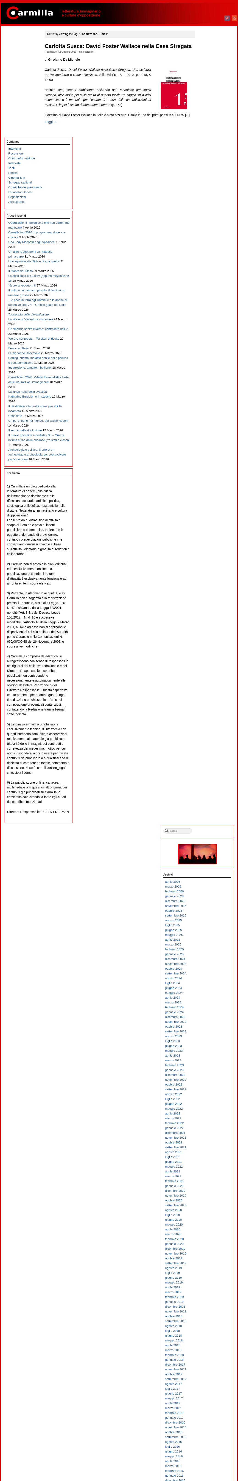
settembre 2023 (207, 236)
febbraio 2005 (206, 1313)
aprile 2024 (204, 202)
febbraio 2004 (206, 1371)
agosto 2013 (205, 820)
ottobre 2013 (205, 811)
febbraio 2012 (206, 907)
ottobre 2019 (205, 463)
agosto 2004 (205, 1342)
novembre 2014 (207, 748)
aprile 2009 (204, 1072)
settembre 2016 (207, 642)
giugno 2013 (205, 830)
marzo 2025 (205, 149)
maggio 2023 (206, 256)
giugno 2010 (205, 1004)
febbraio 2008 (206, 1139)
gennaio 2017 (206, 622)
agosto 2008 (205, 1110)
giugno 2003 (205, 1410)
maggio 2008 (206, 1125)
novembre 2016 (207, 632)
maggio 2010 (206, 1009)
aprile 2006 (204, 1245)
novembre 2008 (207, 1096)
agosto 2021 (205, 357)
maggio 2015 (206, 719)
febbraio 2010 (206, 1023)
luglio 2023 (204, 246)
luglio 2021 (204, 362)
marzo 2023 (205, 265)
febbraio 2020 (206, 444)
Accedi (201, 1455)
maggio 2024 (206, 198)
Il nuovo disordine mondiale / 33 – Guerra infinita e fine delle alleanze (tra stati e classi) (23, 469)
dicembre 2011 (207, 917)
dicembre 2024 (207, 164)
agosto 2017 (205, 589)
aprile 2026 (204, 87)
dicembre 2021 (207, 338)
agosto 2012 (205, 878)
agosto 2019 (205, 473)
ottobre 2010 (205, 985)
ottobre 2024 (205, 173)
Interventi (14, 43)
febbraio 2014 (206, 791)
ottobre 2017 (205, 579)
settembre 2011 (207, 932)
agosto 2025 (205, 125)
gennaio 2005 (206, 1318)
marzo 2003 (205, 1424)
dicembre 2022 (207, 280)
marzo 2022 (205, 323)
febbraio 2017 (206, 618)
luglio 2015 (204, 709)
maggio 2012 (206, 893)
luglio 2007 (204, 1173)
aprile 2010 (204, 1014)
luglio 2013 (204, 825)
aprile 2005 (204, 1303)
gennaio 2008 (206, 1144)
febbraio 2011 (206, 965)
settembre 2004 (207, 1337)
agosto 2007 (205, 1168)
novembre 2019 (207, 458)
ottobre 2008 (205, 1101)
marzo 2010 (205, 1018)
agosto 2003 (205, 1400)
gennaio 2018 (206, 565)
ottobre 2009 (205, 1043)
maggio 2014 (206, 777)
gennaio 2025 (206, 159)
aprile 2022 (204, 318)
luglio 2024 (204, 188)
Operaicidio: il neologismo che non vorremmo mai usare (22, 122)
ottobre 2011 (205, 927)
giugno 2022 (205, 309)
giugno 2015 (205, 714)
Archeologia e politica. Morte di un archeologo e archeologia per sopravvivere (25, 494)
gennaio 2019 (206, 507)
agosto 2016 (205, 647)
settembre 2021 (207, 352)
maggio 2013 (206, 835)
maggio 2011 (206, 951)
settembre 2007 (207, 1163)
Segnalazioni (16, 91)
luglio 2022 (204, 304)
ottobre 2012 (205, 869)
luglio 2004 (204, 1347)
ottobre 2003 (205, 1390)
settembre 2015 (207, 700)
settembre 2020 (207, 410)
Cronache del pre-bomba (25, 82)
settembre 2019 (207, 468)
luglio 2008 (204, 1115)
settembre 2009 (207, 1047)
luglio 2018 (204, 536)
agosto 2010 (205, 994)
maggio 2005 (206, 1299)
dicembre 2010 (207, 975)
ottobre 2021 (205, 347)
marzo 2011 (205, 961)
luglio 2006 (204, 1231)
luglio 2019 (204, 478)
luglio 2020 (204, 420)
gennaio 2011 (206, 970)
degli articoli (208, 1460)
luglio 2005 (204, 1289)
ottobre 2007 (205, 1158)
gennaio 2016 (206, 680)
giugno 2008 (205, 1120)
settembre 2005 (207, 1279)
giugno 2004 (205, 1352)
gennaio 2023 (206, 275)
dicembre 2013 (207, 801)
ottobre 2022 (205, 289)
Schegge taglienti (19, 77)
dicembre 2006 (207, 1207)
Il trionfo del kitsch (20, 194)
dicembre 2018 (207, 511)
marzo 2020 (205, 439)
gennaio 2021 (206, 391)
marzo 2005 (205, 1308)
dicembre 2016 (207, 627)
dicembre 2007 (207, 1149)
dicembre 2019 (207, 453)
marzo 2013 (205, 845)
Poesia (12, 67)
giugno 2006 (205, 1236)
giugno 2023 (205, 251)
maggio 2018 (206, 545)
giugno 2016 (205, 656)
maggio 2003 (206, 1414)
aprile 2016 (204, 666)
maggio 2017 (206, 603)
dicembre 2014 (207, 743)
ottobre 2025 (205, 115)
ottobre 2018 (205, 521)
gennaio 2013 (206, 854)
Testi (11, 62)
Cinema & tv (16, 72)
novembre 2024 (207, 169)
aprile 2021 (204, 376)
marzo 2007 (205, 1192)
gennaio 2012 (206, 912)
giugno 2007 (205, 1178)
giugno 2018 (205, 540)
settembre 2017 (207, 584)
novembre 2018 (207, 516)
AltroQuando (16, 96)
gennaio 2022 (206, 333)
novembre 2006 (207, 1212)
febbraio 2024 (206, 212)
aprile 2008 (204, 1130)
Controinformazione (21, 53)
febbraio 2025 (206, 154)
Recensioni (93, 58)
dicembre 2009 (207, 1033)
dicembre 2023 (207, 222)
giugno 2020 (205, 425)
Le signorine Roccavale (23, 334)
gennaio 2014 (206, 796)
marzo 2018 (205, 555)
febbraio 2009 (206, 1081)
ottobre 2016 (205, 637)
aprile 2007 (204, 1187)
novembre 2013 (207, 806)
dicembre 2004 (207, 1323)
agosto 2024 (205, 183)
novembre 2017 (207, 574)
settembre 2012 (207, 874)
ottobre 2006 (205, 1216)
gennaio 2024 (206, 217)
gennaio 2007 (206, 1202)
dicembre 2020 (207, 396)
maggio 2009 (206, 1067)
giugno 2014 (205, 772)
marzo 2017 (205, 613)
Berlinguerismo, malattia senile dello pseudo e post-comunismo (24, 349)
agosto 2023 (205, 241)
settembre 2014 (207, 758)
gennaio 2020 (206, 449)
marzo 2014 (205, 787)
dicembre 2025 (207, 106)
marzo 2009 (205, 1076)
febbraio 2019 (206, 502)
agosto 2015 (205, 705)
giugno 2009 (205, 1062)
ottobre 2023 (205, 231)
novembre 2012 (207, 864)
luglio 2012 (204, 883)
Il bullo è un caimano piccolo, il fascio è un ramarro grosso (22, 233)
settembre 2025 (207, 120)
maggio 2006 (206, 1241)
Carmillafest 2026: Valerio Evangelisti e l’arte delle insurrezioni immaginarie (25, 378)
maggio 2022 (206, 313)
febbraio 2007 (206, 1197)
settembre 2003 (207, 1395)
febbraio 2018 (206, 560)
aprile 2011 (204, 956)
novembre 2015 (207, 690)
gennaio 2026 (206, 101)
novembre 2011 (207, 922)
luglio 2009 (204, 1057)
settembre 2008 (207, 1105)
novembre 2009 (207, 1038)
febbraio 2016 (206, 676)
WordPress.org (207, 1469)
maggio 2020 (206, 429)
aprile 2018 (204, 550)
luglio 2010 (204, 999)
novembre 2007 (207, 1154)
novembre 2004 (207, 1327)
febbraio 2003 (206, 1429)
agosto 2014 (205, 763)
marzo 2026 (205, 91)
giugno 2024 (205, 193)
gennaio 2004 (206, 1376)
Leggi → (56, 139)
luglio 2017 (204, 594)
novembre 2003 (207, 1385)
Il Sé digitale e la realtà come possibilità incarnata (23, 416)
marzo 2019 (205, 497)
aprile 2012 (204, 898)
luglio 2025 (204, 130)
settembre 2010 (207, 989)
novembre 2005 (207, 1270)
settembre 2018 (207, 526)
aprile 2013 (204, 840)
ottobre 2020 (205, 405)
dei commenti (209, 1465)
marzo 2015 (205, 729)
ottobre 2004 (205, 1332)
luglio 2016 (204, 651)
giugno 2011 (205, 946)
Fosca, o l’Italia (18, 325)
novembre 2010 (207, 980)
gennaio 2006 (206, 1260)
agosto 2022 (205, 299)
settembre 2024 (207, 178)
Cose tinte (15, 426)
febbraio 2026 (206, 96)
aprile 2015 (204, 724)
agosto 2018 (205, 531)
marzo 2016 (205, 671)
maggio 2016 (206, 661)
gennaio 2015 (206, 738)
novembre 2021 (207, 342)
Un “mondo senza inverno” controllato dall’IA (21, 300)
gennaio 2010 (206, 1028)
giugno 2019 (205, 482)
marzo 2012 (205, 903)
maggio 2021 (206, 371)
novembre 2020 (207, 400)
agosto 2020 (205, 415)
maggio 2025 (206, 140)
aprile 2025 (204, 144)
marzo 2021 (205, 381)
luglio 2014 (204, 767)
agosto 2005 (205, 1284)
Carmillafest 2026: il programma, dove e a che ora (22, 141)
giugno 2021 (205, 367)
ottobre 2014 (205, 753)
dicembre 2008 (207, 1091)
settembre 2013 (207, 816)
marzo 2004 (205, 1366)
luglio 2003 (204, 1405)
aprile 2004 (204, 1361)
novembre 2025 (207, 111)
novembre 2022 (207, 284)
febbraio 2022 (206, 328)
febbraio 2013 (206, 849)
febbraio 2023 (206, 270)
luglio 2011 (204, 941)
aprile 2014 (204, 782)
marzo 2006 (205, 1250)
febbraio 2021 (206, 386)
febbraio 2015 (206, 734)
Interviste (14, 58)
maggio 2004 (206, 1356)
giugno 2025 (205, 135)
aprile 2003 (204, 1419)
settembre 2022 (207, 294)
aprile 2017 (204, 608)
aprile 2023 (204, 260)
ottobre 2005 (205, 1274)
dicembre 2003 (207, 1381)
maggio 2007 (206, 1183)
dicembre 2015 (207, 685)
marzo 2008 (205, 1134)
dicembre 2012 (207, 859)
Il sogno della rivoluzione (24, 450)
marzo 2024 (205, 207)
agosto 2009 (205, 1052)
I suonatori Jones (19, 87)
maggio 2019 (206, 487)
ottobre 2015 (205, 695)
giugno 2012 (205, 888)
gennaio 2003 (206, 1434)
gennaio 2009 (206, 1086)
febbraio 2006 (206, 1255)
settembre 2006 (207, 1221)
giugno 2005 (205, 1294)
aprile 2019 (204, 492)
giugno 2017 (205, 598)
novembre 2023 (207, 227)
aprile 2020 (204, 434)
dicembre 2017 (207, 569)
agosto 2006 (205, 1226)
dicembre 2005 (207, 1265)
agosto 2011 (205, 936)
